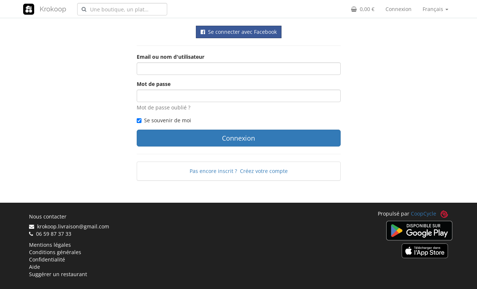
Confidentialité (47, 259)
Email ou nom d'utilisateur (170, 56)
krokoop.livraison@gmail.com (69, 226)
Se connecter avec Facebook (239, 31)
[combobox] (122, 9)
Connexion (398, 9)
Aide (34, 266)
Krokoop (53, 9)
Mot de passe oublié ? (163, 107)
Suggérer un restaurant (58, 274)
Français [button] (435, 9)
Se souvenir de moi (164, 120)
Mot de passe (154, 83)
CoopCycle (423, 213)
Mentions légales (50, 244)
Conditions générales (55, 252)
